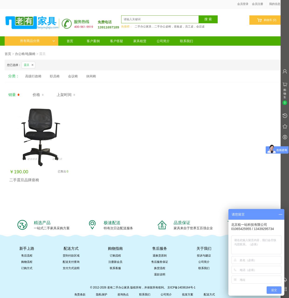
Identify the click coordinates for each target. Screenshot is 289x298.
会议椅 (73, 76)
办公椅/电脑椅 (25, 54)
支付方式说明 (71, 268)
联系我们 (186, 41)
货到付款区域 (71, 255)
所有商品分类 (37, 41)
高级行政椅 (33, 76)
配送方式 (209, 294)
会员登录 (242, 4)
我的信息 (276, 4)
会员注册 (257, 4)
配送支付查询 (71, 262)
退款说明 (159, 274)
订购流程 (115, 255)
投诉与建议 (204, 255)
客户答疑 (116, 41)
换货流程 (159, 268)
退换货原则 (160, 255)
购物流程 (26, 262)
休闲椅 (91, 76)
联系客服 (115, 268)
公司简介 (163, 41)
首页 (70, 41)
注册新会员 (115, 262)
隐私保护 (101, 294)
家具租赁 (139, 41)
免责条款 (80, 294)
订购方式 (26, 268)
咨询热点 (123, 294)
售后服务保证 (159, 262)
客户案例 (93, 41)
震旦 (26, 65)
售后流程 (26, 255)
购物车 (266, 20)
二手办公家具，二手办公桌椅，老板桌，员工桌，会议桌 (170, 26)
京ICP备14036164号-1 (181, 287)
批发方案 (187, 294)
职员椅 (55, 76)
